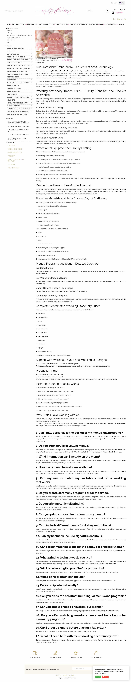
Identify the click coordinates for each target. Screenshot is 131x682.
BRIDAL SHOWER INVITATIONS (18, 97)
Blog (114, 19)
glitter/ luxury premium (13, 37)
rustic (8, 42)
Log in (115, 9)
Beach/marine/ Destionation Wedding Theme (19, 35)
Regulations (72, 675)
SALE (8, 24)
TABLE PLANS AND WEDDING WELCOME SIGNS (84, 24)
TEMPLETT (11, 51)
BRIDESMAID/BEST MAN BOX (17, 71)
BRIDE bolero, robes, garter (18, 68)
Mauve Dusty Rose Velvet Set (18, 130)
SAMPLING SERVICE (110, 24)
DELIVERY (11, 164)
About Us (58, 675)
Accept (98, 677)
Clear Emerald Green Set (18, 135)
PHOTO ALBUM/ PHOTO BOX (17, 60)
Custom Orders (13, 106)
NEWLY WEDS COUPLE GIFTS (17, 103)
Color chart (11, 145)
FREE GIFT (11, 156)
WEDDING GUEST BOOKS (46, 24)
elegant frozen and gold (18, 126)
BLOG (101, 24)
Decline (105, 677)
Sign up (122, 9)
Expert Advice (121, 19)
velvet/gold (10, 33)
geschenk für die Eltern (17, 114)
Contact (64, 675)
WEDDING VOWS (13, 85)
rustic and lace (11, 40)
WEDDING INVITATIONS (19, 24)
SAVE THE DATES (32, 24)
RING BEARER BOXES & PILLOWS (18, 66)
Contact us (121, 24)
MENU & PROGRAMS (41, 28)
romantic (9, 30)
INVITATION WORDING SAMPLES (16, 160)
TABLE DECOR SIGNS (61, 24)
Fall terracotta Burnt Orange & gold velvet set (18, 122)
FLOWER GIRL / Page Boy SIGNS (18, 109)
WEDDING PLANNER (15, 149)
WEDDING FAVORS (13, 91)
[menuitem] (8, 24)
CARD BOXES (11, 80)
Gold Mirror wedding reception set (17, 139)
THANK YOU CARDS (14, 88)
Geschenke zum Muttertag (18, 111)
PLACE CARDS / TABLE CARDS (18, 83)
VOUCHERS (11, 100)
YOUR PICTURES (13, 168)
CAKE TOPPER (12, 94)
